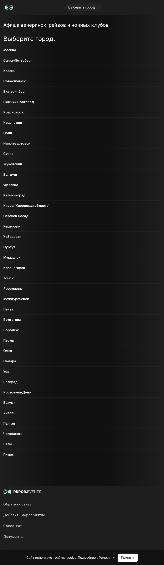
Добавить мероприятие (24, 515)
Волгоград (12, 320)
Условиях (106, 557)
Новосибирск (14, 81)
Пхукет (9, 454)
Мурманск (12, 257)
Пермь (8, 340)
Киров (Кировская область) (26, 205)
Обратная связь (17, 504)
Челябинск (12, 434)
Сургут (9, 247)
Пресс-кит (12, 526)
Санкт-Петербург (17, 60)
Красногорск (14, 268)
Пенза (8, 309)
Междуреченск (16, 299)
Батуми (9, 403)
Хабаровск (12, 237)
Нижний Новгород (18, 102)
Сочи (7, 133)
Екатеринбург (14, 91)
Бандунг (10, 174)
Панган (9, 423)
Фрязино (10, 185)
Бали (7, 444)
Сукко (8, 154)
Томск (8, 278)
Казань (9, 71)
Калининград (14, 195)
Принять (127, 557)
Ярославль (12, 288)
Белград (10, 382)
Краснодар (12, 123)
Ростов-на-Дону (17, 392)
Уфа (6, 371)
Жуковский (12, 164)
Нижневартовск (16, 143)
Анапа (8, 413)
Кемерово (11, 226)
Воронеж (11, 330)
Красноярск (13, 112)
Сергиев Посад (16, 216)
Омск (7, 351)
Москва (9, 50)
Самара (9, 361)
